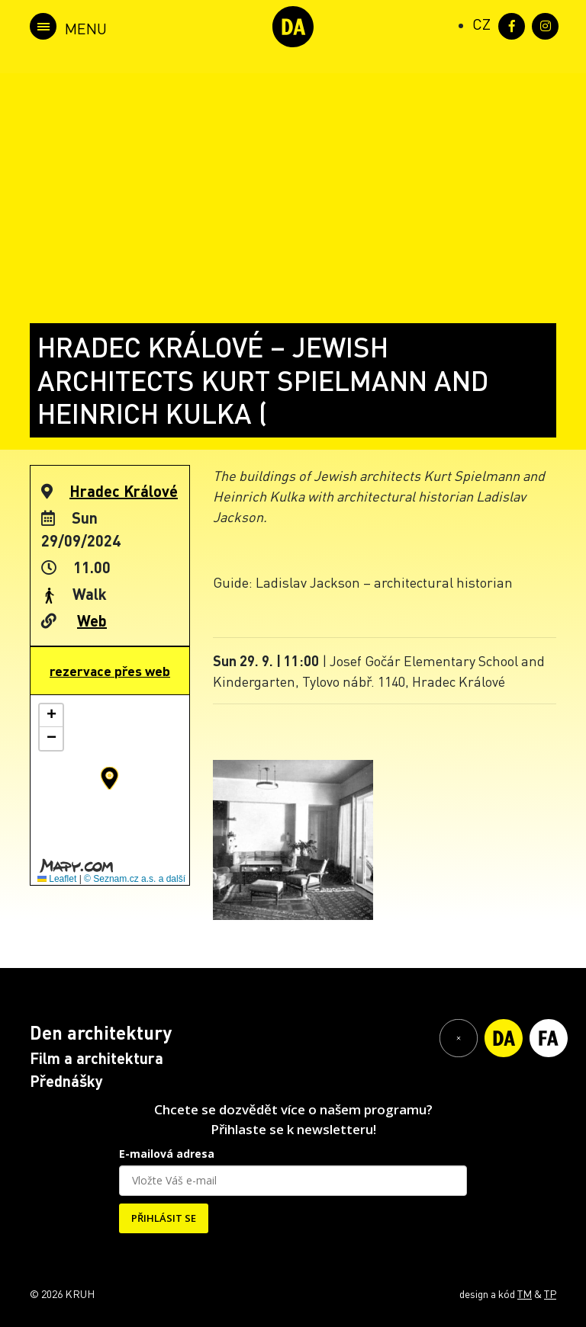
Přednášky (66, 1081)
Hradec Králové (123, 491)
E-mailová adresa (166, 1153)
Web (92, 620)
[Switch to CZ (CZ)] (481, 24)
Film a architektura (96, 1058)
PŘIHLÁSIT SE (163, 1218)
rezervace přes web (110, 670)
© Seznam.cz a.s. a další (134, 878)
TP (550, 1293)
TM (524, 1293)
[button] (109, 778)
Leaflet (56, 878)
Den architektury (101, 1032)
